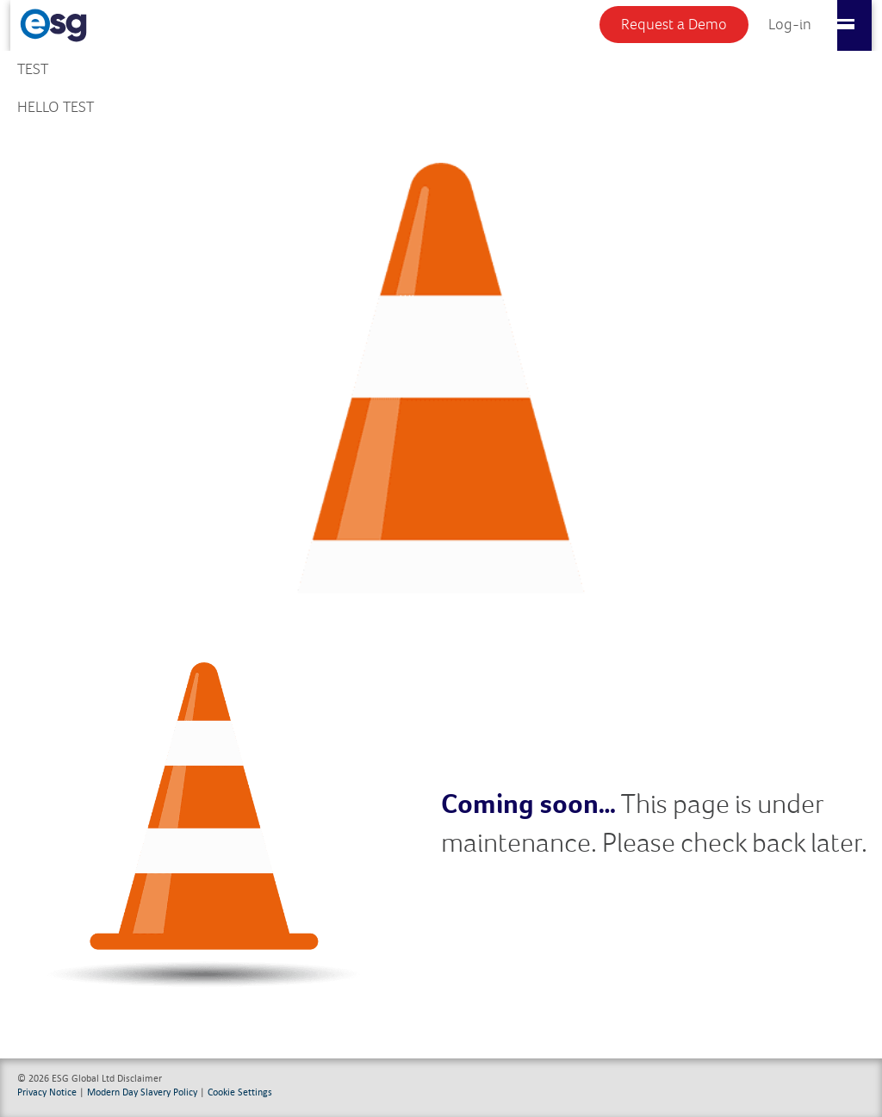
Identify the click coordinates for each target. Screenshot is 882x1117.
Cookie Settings (240, 1091)
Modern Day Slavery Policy (142, 1091)
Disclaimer (139, 1077)
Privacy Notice (47, 1091)
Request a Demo (674, 25)
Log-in (789, 25)
